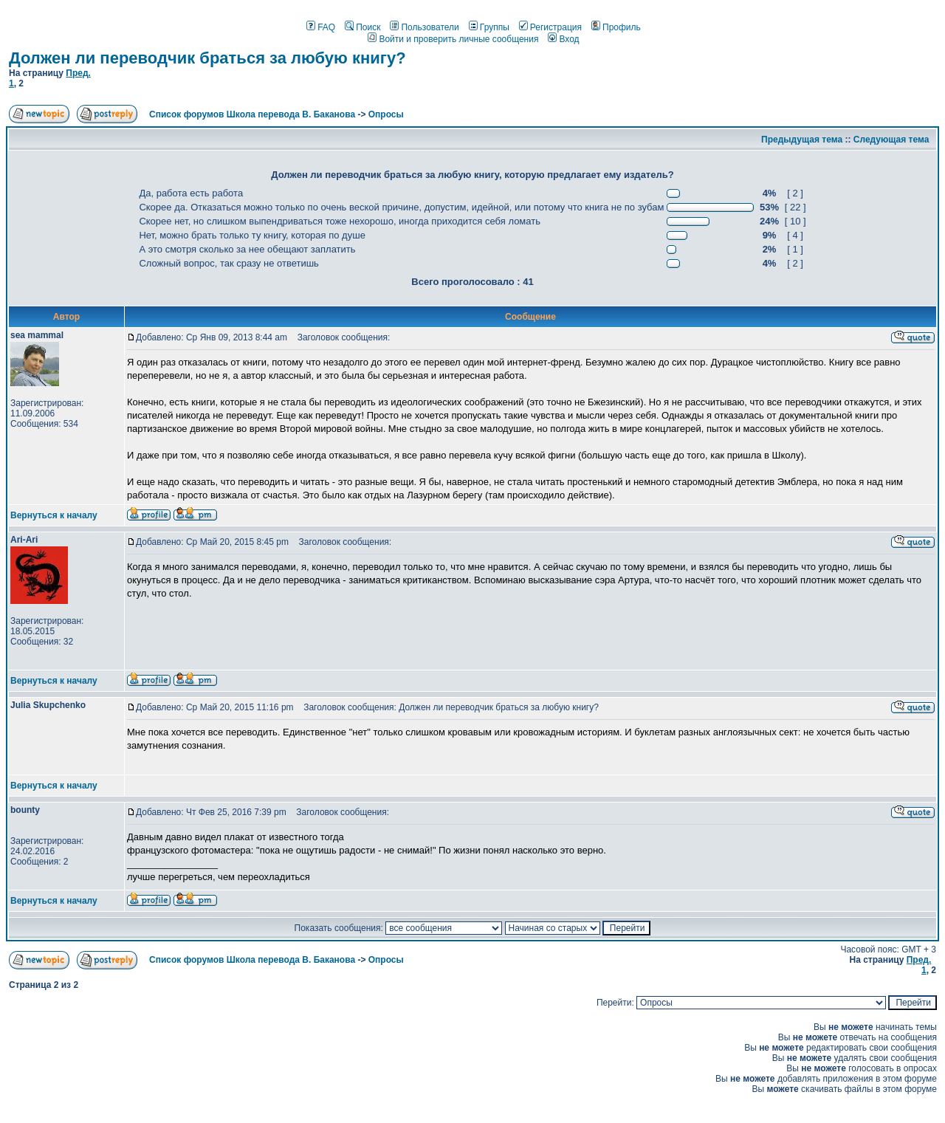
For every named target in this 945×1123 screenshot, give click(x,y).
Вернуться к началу (53, 515)
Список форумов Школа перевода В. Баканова (252, 114)
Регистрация (550, 27)
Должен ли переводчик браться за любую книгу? (207, 58)
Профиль (616, 27)
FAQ (320, 27)
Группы (489, 27)
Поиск (362, 27)
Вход (563, 39)
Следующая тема (891, 139)
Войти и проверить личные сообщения (453, 39)
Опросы (386, 114)
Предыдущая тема (801, 139)
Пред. (78, 73)
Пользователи (424, 27)
